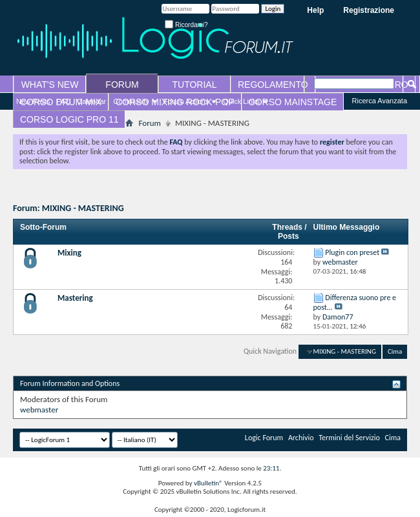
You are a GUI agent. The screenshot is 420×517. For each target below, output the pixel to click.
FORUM (121, 84)
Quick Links (241, 101)
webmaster (39, 409)
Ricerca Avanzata (379, 101)
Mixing (69, 253)
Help (315, 10)
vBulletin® (208, 483)
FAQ (64, 101)
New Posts (33, 101)
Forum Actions (186, 101)
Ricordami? (186, 24)
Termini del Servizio (349, 437)
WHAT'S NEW (50, 84)
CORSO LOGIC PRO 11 (69, 119)
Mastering (75, 298)
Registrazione (368, 10)
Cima (395, 351)
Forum (149, 123)
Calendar (92, 101)
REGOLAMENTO (273, 84)
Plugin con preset (352, 252)
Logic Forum (264, 437)
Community (131, 101)
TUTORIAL (195, 84)
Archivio (301, 437)
